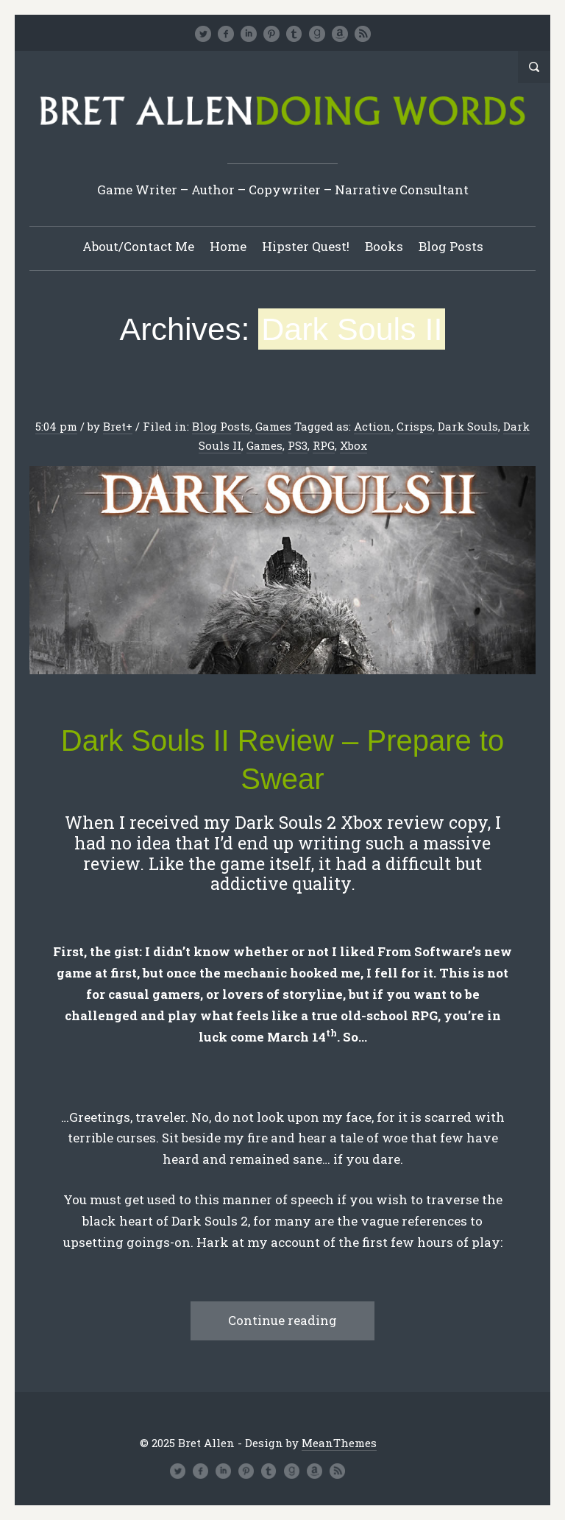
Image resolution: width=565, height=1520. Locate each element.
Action (372, 426)
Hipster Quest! (305, 246)
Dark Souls (468, 426)
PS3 (298, 445)
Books (384, 246)
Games (273, 426)
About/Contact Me (138, 246)
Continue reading (282, 1320)
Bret (114, 426)
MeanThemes (339, 1442)
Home (228, 246)
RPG (324, 445)
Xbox (353, 445)
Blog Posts (451, 246)
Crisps (415, 426)
